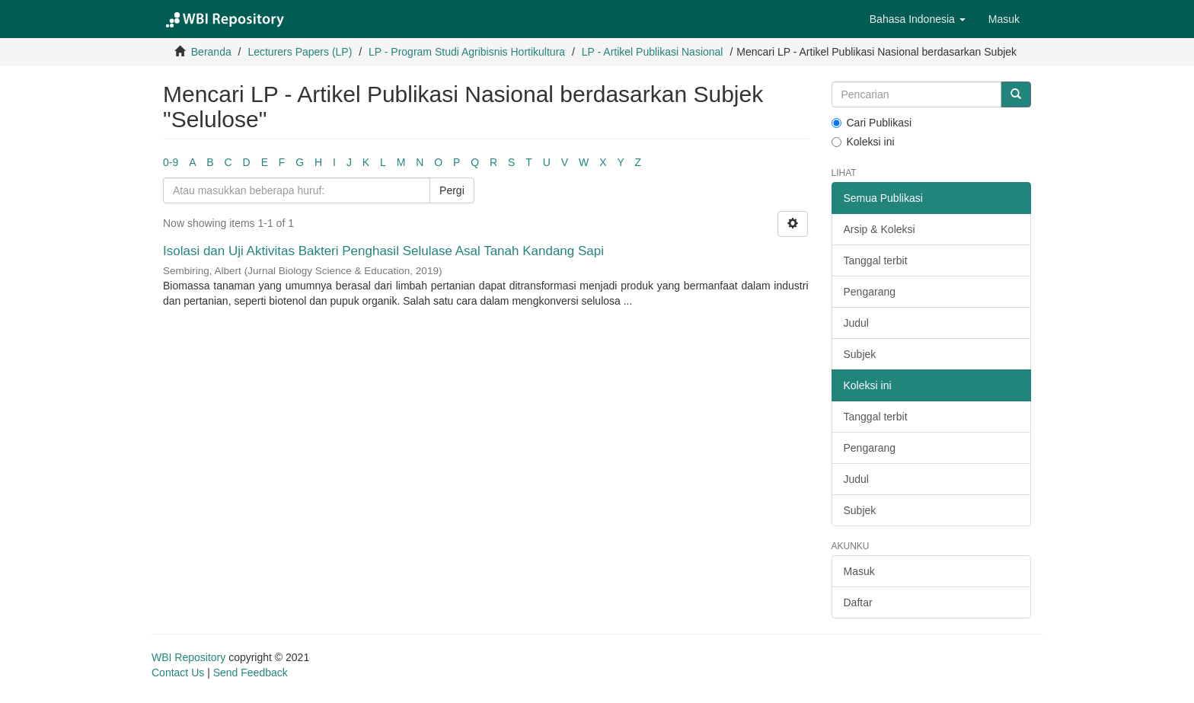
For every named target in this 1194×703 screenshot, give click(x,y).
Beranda (211, 52)
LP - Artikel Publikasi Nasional (652, 52)
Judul (856, 323)
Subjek (860, 354)
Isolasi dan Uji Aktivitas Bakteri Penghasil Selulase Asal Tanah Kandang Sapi (383, 251)
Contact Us (178, 672)
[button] (917, 19)
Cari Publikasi (872, 123)
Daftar (858, 602)
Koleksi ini (863, 142)
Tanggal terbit (876, 260)
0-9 (170, 162)
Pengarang (870, 292)
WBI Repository (188, 657)
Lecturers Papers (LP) (299, 52)
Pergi (452, 190)
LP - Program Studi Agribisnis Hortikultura (467, 52)
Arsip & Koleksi (879, 229)
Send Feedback (250, 672)
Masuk (859, 571)
